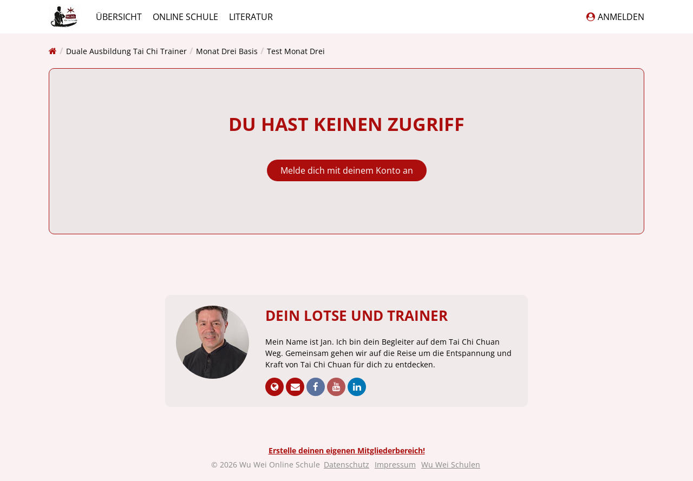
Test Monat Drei (296, 51)
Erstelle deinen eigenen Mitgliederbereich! (347, 450)
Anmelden (615, 17)
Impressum (395, 464)
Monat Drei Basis (227, 51)
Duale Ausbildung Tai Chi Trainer (126, 51)
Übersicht (119, 17)
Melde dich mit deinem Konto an (346, 170)
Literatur (251, 17)
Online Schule (185, 17)
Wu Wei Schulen (450, 464)
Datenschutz (346, 464)
